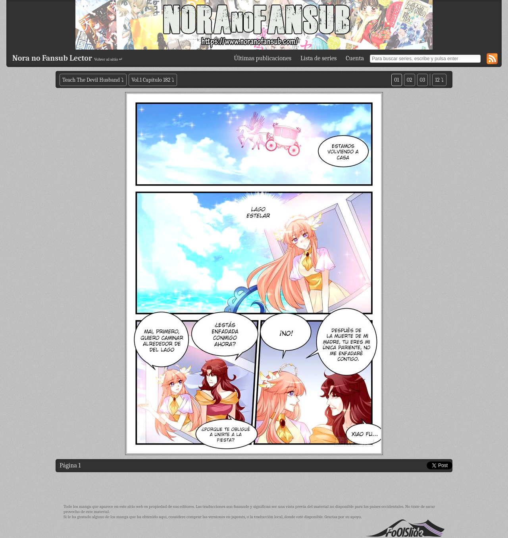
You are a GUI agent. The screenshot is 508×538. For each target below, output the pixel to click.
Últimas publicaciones (262, 58)
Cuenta (355, 58)
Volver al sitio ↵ (108, 59)
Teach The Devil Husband (91, 80)
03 (422, 80)
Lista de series (318, 58)
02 (409, 80)
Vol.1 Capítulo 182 (150, 80)
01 (396, 80)
